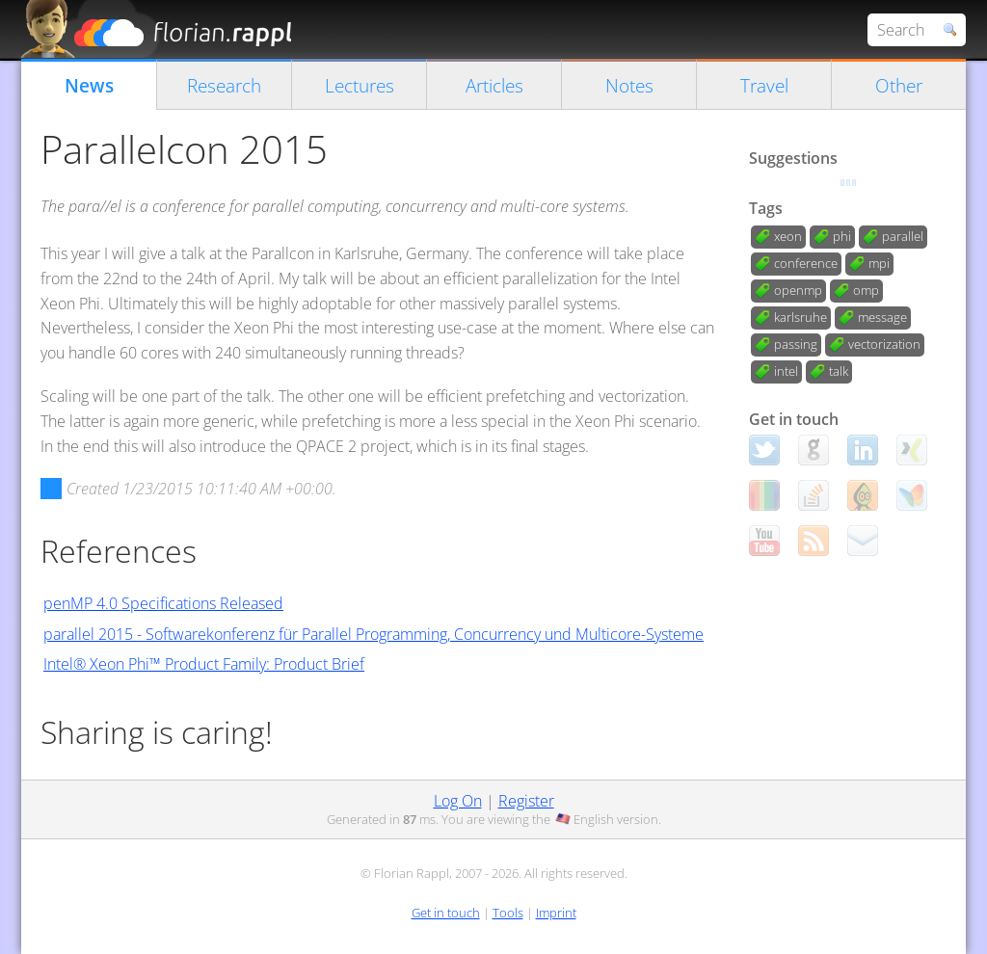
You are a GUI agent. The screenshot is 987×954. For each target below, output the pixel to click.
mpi (879, 263)
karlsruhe (800, 317)
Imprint (556, 912)
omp (866, 290)
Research (224, 85)
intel (786, 371)
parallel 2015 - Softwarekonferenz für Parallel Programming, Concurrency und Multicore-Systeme (373, 634)
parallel (902, 236)
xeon (788, 236)
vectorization (884, 344)
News (89, 85)
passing (795, 344)
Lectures (359, 85)
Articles (494, 85)
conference (806, 263)
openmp (798, 290)
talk (838, 371)
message (882, 317)
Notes (629, 85)
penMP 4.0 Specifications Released (163, 603)
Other (898, 85)
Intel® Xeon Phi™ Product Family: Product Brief (203, 664)
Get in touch (446, 912)
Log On (458, 800)
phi (842, 236)
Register (526, 800)
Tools (508, 912)
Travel (764, 85)
